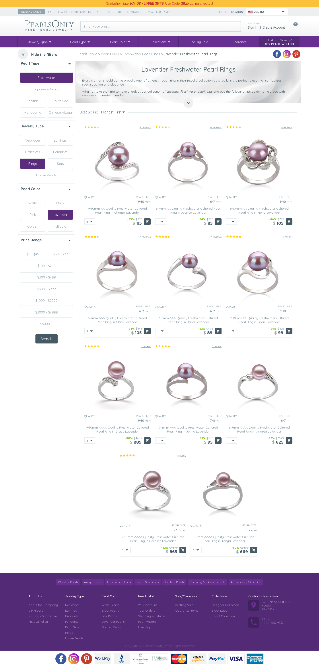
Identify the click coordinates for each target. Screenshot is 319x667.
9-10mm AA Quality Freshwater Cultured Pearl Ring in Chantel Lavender (117, 211)
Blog (118, 12)
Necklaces (33, 140)
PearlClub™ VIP (158, 12)
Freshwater (46, 78)
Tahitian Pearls (174, 582)
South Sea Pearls (148, 582)
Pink (33, 215)
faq (51, 12)
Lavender (60, 215)
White (32, 203)
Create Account (274, 27)
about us (103, 12)
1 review (287, 236)
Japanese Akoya (46, 89)
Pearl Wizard (147, 621)
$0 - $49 (32, 254)
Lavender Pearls (113, 621)
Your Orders (146, 610)
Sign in (252, 27)
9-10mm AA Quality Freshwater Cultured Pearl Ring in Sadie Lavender (259, 320)
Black (60, 203)
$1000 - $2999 (46, 300)
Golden (32, 226)
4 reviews (145, 127)
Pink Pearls (109, 616)
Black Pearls (110, 610)
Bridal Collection (223, 616)
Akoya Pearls (92, 582)
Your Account (147, 605)
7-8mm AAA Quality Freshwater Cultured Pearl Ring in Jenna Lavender (188, 429)
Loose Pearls (46, 175)
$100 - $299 (46, 266)
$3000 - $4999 (46, 312)
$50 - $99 (60, 254)
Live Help (144, 627)
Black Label (220, 610)
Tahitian (33, 101)
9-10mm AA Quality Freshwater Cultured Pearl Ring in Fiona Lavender (259, 211)
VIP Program (37, 610)
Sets (60, 164)
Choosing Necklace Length (207, 582)
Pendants (60, 152)
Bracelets (32, 152)
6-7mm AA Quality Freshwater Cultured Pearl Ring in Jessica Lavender (188, 211)
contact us (135, 12)
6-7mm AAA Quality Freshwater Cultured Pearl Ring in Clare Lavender (117, 320)
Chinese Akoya (60, 112)
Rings (32, 164)
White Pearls (110, 605)
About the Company (43, 605)
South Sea (60, 101)
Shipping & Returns (151, 616)
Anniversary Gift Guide (246, 582)
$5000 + (46, 324)
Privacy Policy (38, 621)
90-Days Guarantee (43, 616)
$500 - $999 (46, 289)
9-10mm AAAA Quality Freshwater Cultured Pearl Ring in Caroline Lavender (153, 539)
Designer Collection (225, 605)
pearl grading (81, 12)
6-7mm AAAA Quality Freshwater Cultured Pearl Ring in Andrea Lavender (259, 429)
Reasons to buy (31, 11)
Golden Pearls (111, 627)
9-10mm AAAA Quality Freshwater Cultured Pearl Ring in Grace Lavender (117, 429)
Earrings (60, 140)
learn (62, 12)
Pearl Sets (72, 627)
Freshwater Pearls (119, 582)
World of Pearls (68, 582)
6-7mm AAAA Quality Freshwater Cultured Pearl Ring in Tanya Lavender (223, 539)
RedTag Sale (184, 605)
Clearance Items (186, 610)
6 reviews (216, 127)
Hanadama (32, 112)
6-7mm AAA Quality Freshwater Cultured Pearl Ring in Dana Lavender (188, 320)
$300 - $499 (46, 277)
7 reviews (145, 236)
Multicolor (60, 226)
